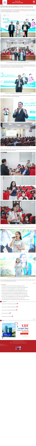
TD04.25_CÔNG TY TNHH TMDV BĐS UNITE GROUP (10, 303)
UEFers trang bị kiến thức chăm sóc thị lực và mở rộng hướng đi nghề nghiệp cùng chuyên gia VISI (14, 293)
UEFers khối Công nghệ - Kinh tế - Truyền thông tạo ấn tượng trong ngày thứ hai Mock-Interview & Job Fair (15, 299)
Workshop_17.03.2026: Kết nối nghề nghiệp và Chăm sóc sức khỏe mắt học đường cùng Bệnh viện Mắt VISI (15, 296)
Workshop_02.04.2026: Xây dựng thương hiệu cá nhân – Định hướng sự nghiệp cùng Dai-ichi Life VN (15, 290)
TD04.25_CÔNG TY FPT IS (6, 313)
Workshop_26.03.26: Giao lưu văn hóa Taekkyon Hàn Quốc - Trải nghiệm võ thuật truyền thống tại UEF (15, 287)
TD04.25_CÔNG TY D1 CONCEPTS (7, 316)
